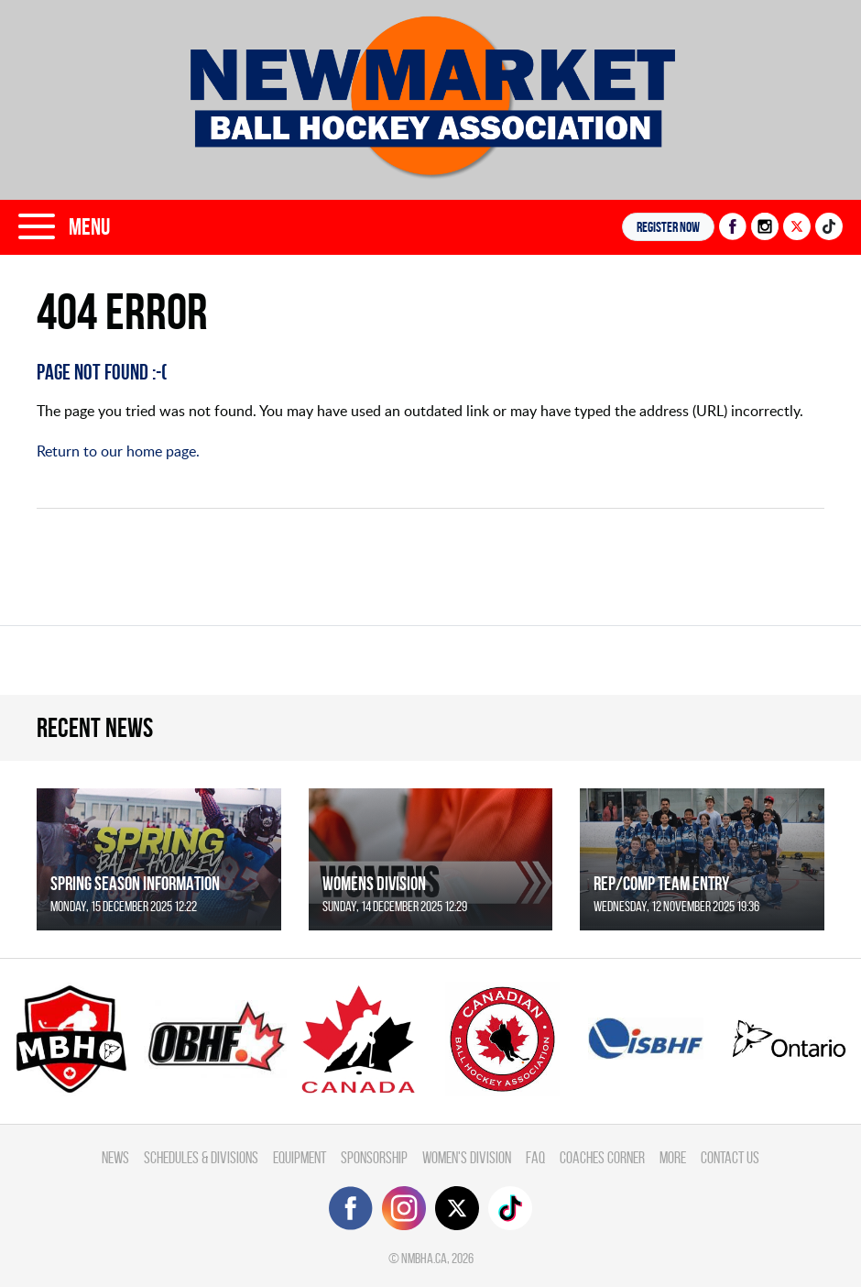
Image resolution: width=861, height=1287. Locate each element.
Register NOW (668, 227)
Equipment (299, 1157)
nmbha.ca (424, 1258)
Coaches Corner (602, 1157)
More (672, 1157)
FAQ (535, 1157)
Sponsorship (374, 1157)
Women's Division (466, 1157)
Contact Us (730, 1157)
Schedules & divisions (201, 1157)
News (115, 1157)
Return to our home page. (118, 451)
